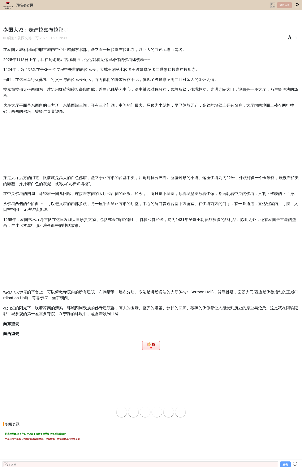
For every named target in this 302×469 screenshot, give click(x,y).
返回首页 (285, 5)
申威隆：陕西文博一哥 (21, 38)
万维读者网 (25, 5)
